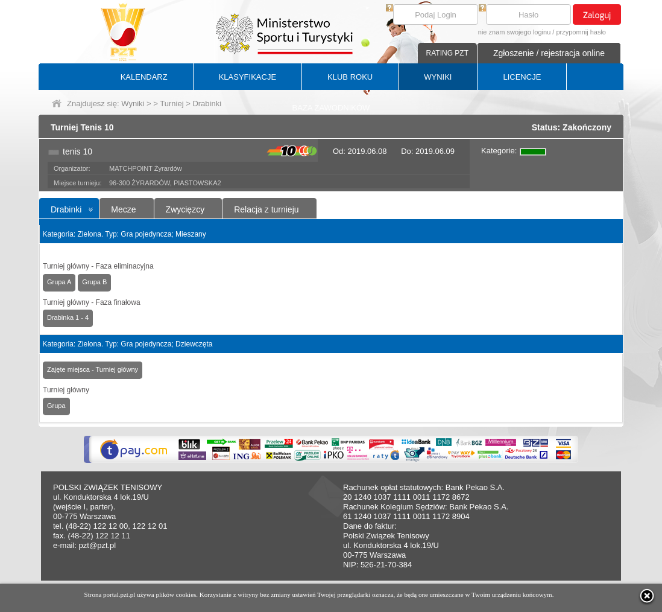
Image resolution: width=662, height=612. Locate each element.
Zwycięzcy (185, 209)
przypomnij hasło (581, 32)
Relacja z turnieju (266, 209)
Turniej (171, 103)
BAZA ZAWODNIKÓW (331, 107)
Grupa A (59, 281)
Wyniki (132, 103)
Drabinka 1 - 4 (68, 317)
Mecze (123, 209)
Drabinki (66, 209)
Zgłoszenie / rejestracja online (549, 53)
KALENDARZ (144, 76)
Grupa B (94, 281)
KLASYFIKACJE (247, 76)
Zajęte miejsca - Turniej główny (92, 369)
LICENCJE (522, 76)
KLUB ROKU (350, 76)
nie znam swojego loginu (514, 32)
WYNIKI (438, 76)
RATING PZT (447, 53)
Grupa (56, 405)
